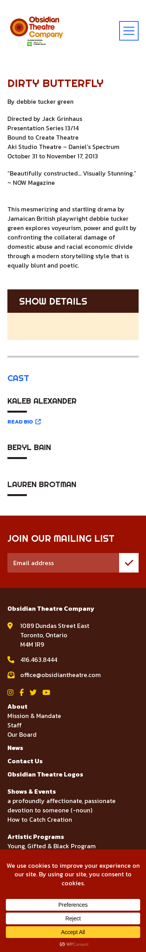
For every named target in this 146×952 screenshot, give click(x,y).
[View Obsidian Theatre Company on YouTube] (46, 692)
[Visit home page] (36, 31)
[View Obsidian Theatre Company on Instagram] (10, 692)
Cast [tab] (18, 378)
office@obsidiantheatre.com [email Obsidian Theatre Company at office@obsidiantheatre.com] (60, 674)
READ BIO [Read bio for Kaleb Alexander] (24, 422)
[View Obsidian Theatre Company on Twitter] (33, 692)
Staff (14, 725)
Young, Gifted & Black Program (51, 846)
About (17, 706)
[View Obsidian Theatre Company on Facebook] (21, 692)
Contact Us (25, 761)
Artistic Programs (35, 836)
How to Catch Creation (39, 819)
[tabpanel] (73, 447)
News (15, 747)
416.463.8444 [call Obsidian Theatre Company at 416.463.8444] (38, 659)
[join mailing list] (129, 563)
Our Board (22, 734)
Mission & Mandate (34, 715)
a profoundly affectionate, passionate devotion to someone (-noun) (61, 805)
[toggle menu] (129, 31)
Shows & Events (31, 791)
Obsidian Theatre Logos (45, 774)
